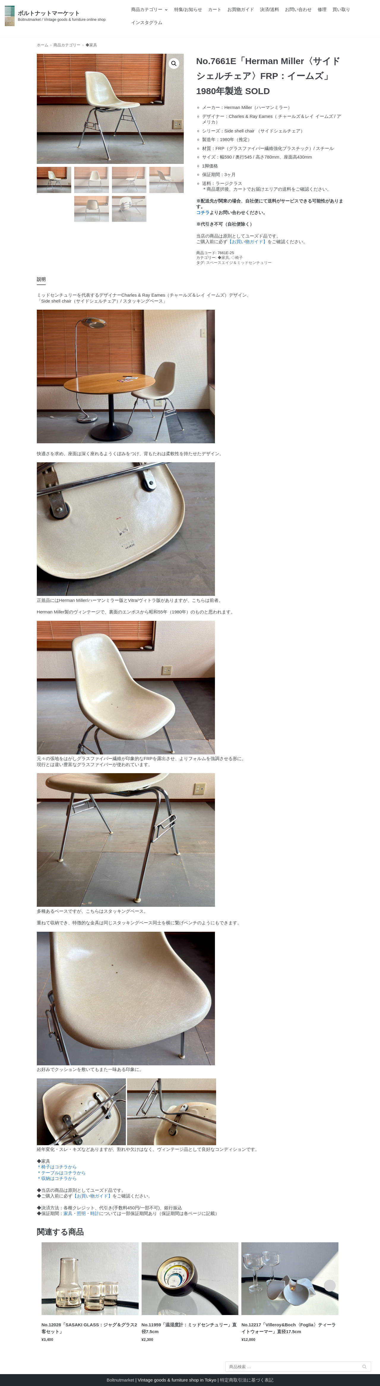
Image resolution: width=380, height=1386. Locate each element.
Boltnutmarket (120, 1379)
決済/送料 (269, 9)
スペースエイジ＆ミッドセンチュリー (239, 262)
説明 (41, 279)
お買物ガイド (240, 9)
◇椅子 (237, 257)
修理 (322, 9)
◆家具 (91, 45)
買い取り (341, 9)
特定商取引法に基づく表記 (246, 1379)
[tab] (41, 279)
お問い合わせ (298, 9)
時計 (94, 1213)
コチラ (203, 212)
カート (214, 9)
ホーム (42, 45)
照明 (81, 1213)
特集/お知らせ (188, 9)
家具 (68, 1213)
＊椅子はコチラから (57, 1166)
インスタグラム (146, 22)
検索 (364, 1368)
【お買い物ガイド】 (247, 241)
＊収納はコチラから (57, 1178)
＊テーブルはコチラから (61, 1172)
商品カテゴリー (66, 45)
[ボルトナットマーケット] (55, 15)
